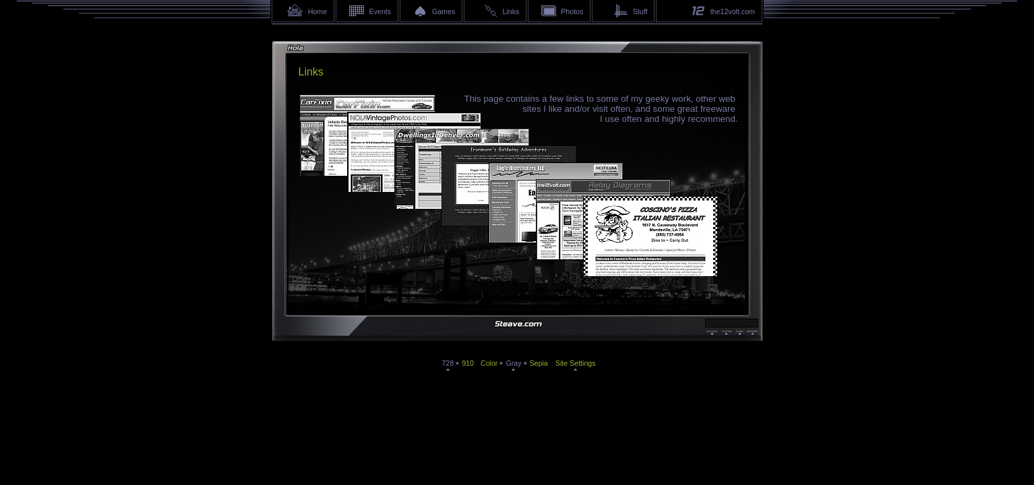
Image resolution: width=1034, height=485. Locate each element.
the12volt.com (732, 11)
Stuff (640, 11)
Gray (513, 363)
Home (317, 11)
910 (468, 363)
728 (448, 363)
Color (489, 363)
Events (380, 11)
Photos (572, 11)
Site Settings (575, 363)
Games (443, 11)
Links (510, 11)
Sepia (539, 363)
